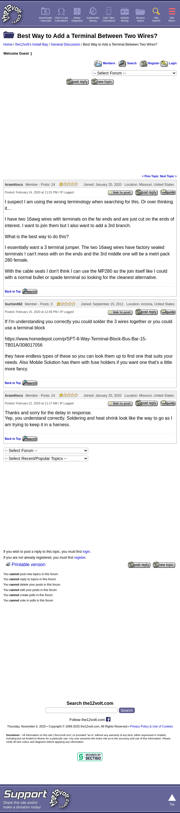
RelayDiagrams (77, 19)
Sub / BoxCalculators (109, 19)
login (86, 552)
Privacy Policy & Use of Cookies (151, 726)
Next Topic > (168, 176)
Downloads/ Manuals (45, 19)
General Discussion (65, 44)
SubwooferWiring (93, 19)
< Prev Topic (150, 176)
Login (169, 63)
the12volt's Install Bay (31, 44)
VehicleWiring (124, 19)
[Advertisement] (90, 129)
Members (104, 63)
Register (150, 63)
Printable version (28, 564)
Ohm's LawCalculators (61, 19)
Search (127, 63)
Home (7, 44)
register (79, 558)
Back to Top (13, 291)
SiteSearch (156, 19)
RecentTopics (140, 19)
